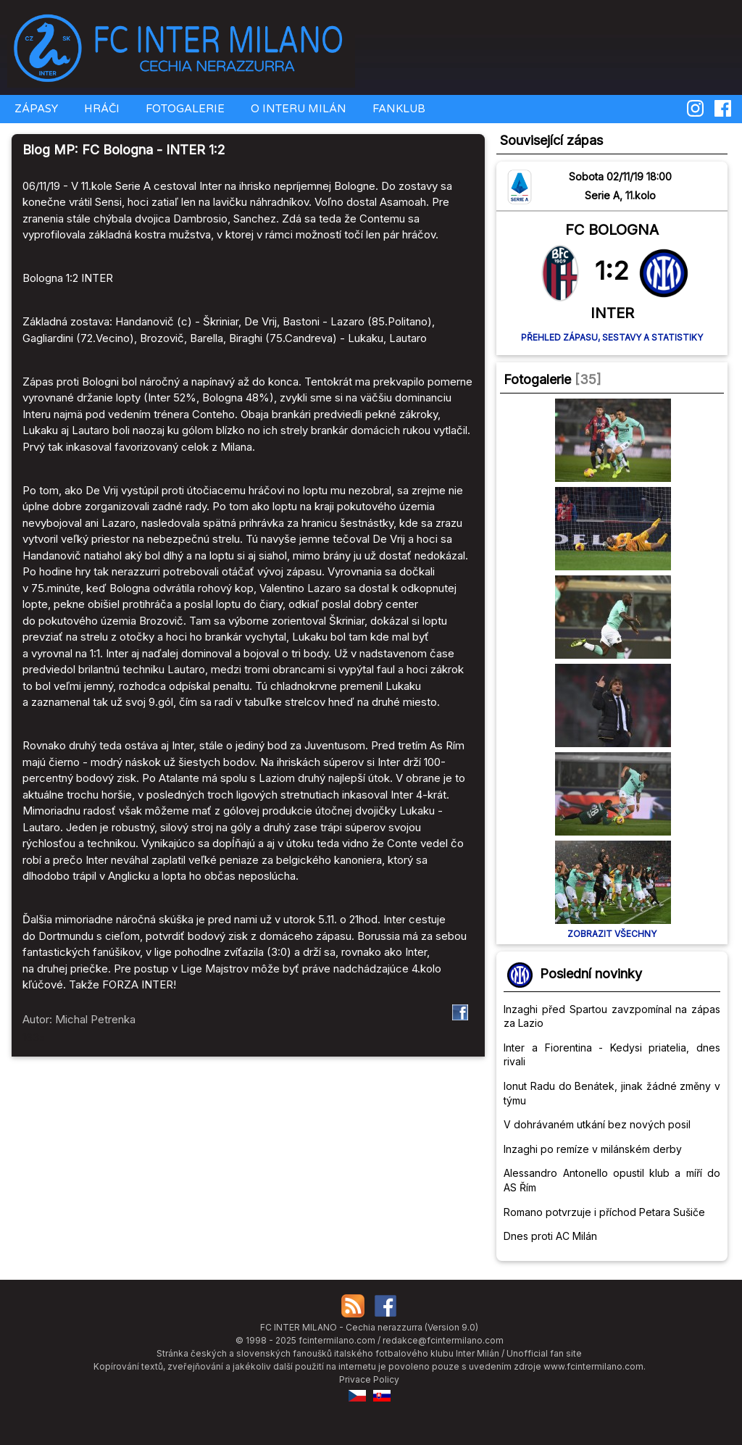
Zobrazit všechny (611, 933)
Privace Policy (369, 1379)
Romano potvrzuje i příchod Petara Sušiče (604, 1212)
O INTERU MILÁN (297, 108)
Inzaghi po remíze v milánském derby (593, 1149)
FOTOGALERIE (184, 108)
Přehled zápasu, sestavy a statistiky (612, 337)
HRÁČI (100, 108)
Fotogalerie (537, 379)
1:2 (612, 270)
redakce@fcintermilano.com (443, 1340)
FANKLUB (397, 108)
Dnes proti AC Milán (550, 1236)
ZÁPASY (35, 108)
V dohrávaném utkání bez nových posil (597, 1124)
